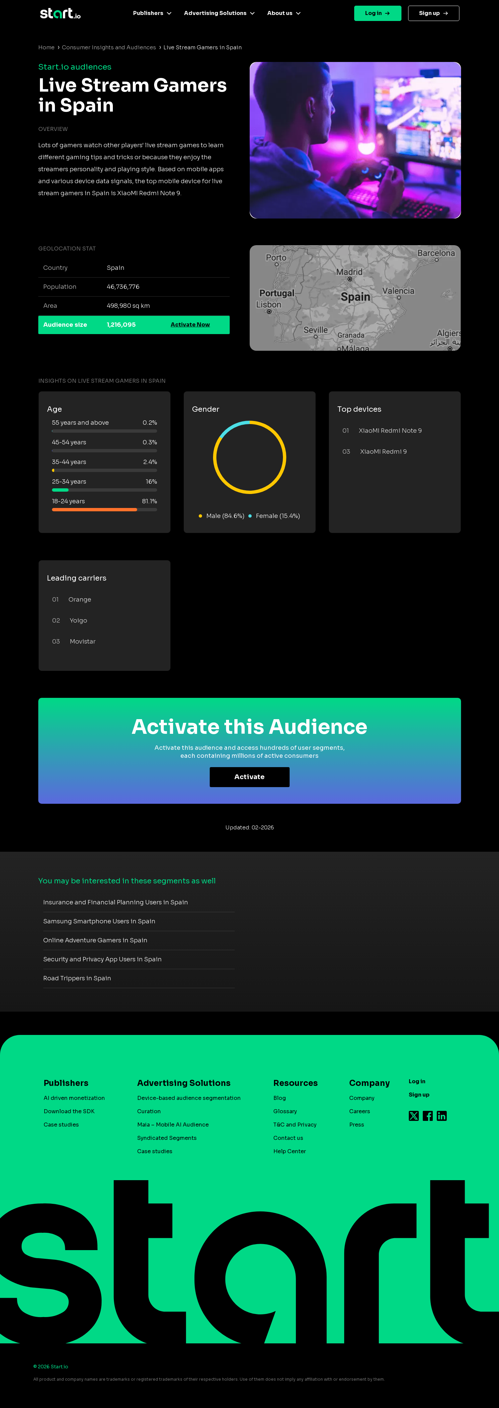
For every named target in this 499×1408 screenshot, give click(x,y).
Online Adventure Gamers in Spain (95, 940)
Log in (373, 13)
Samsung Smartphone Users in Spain (99, 921)
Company (366, 1083)
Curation (149, 1111)
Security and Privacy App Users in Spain (102, 959)
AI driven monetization (74, 1098)
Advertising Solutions (215, 13)
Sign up (429, 13)
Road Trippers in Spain (77, 978)
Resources (295, 1083)
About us (280, 13)
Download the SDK (69, 1111)
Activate (249, 777)
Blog (279, 1098)
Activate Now (190, 324)
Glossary (285, 1111)
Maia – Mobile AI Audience (173, 1124)
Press (356, 1124)
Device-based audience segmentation (189, 1098)
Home (46, 47)
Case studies (61, 1124)
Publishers (148, 13)
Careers (359, 1111)
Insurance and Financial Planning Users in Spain (115, 902)
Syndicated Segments (167, 1138)
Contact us (288, 1138)
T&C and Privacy (295, 1124)
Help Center (289, 1151)
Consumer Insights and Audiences (109, 47)
